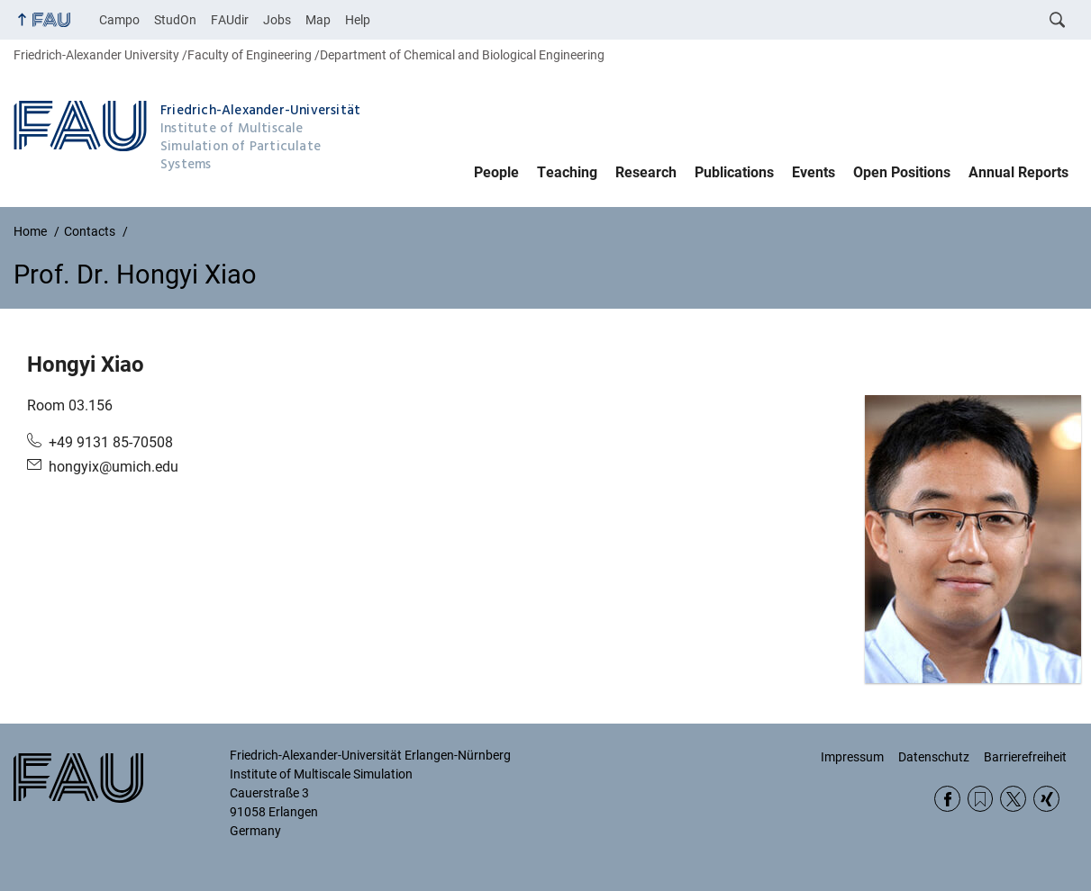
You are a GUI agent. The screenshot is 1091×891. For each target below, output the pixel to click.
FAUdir (230, 20)
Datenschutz (933, 757)
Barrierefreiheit (1025, 757)
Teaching (567, 172)
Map (318, 20)
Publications (734, 172)
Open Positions (901, 172)
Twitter (1013, 799)
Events (813, 172)
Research (646, 172)
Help (357, 20)
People (496, 172)
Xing (1046, 799)
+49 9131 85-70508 (111, 442)
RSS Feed (981, 799)
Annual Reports (1018, 172)
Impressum (852, 757)
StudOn (175, 20)
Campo (119, 20)
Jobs (277, 20)
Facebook (947, 799)
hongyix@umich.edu (113, 466)
